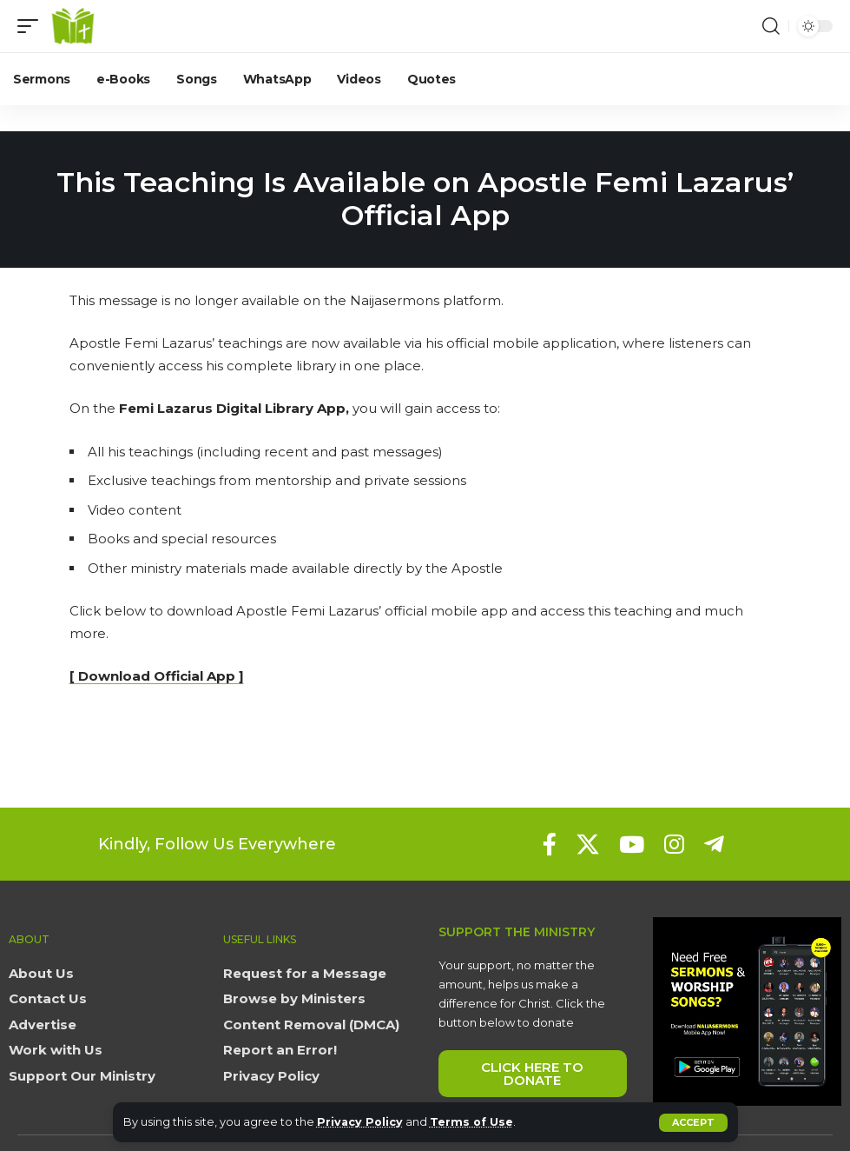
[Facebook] (549, 844)
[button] (693, 1123)
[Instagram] (674, 844)
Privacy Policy (361, 1121)
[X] (587, 844)
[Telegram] (714, 844)
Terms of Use (474, 1121)
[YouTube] (632, 844)
